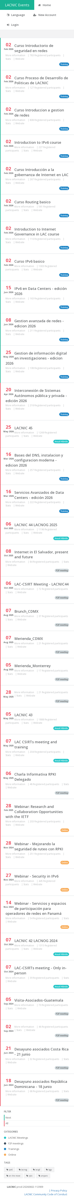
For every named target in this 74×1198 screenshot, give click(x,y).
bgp (49, 1169)
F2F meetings (14, 1143)
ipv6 (9, 1169)
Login (13, 25)
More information (16, 55)
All (7, 1123)
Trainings (11, 1149)
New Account (44, 15)
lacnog (23, 1169)
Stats (8, 59)
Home (44, 5)
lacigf (36, 1169)
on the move (13, 1175)
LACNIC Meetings (16, 1137)
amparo (43, 1175)
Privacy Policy (59, 1190)
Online (10, 1154)
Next (8, 1117)
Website (19, 59)
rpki (29, 1175)
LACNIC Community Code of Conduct (45, 1194)
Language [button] (16, 15)
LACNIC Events (17, 5)
